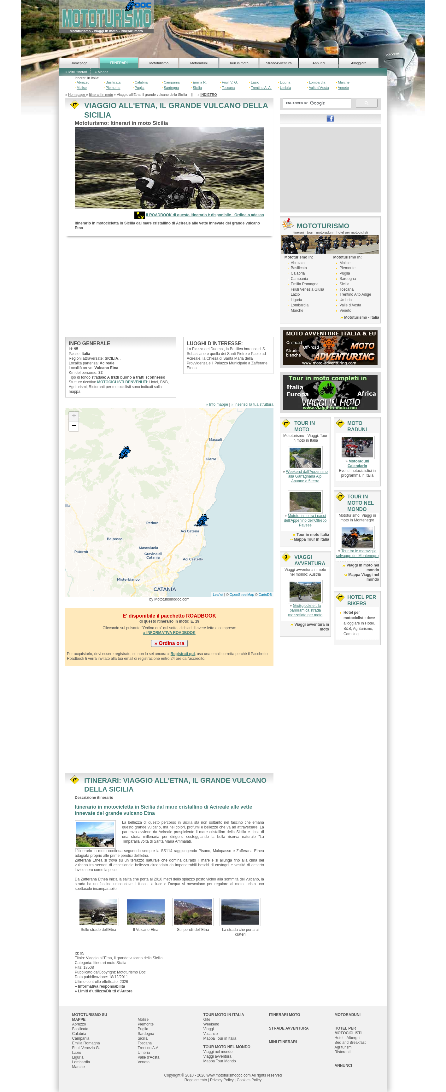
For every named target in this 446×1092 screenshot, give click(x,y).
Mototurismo (159, 63)
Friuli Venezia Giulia (307, 289)
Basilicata (113, 82)
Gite (206, 1019)
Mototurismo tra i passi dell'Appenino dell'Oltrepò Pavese (305, 520)
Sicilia (197, 88)
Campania (171, 82)
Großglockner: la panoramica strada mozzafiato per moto (305, 610)
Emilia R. (200, 82)
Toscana (228, 88)
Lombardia (317, 82)
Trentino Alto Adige (355, 294)
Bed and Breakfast (350, 1042)
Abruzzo (83, 82)
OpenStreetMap (242, 594)
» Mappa (102, 72)
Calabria (141, 82)
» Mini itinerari (76, 72)
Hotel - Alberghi (348, 1038)
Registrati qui (183, 654)
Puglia (139, 88)
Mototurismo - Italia (361, 317)
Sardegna (171, 88)
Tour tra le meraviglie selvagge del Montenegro (357, 553)
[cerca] (316, 103)
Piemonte (113, 88)
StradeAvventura (279, 63)
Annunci (319, 63)
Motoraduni (199, 63)
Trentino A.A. (149, 1048)
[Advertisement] (169, 286)
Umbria (285, 88)
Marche (344, 82)
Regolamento (196, 1080)
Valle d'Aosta (319, 88)
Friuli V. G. (230, 82)
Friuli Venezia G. (86, 1048)
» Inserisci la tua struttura (252, 404)
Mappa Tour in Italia (311, 539)
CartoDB (265, 594)
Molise (82, 88)
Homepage (78, 63)
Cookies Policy (249, 1080)
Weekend (211, 1024)
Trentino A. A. (261, 88)
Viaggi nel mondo (218, 1051)
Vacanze (210, 1033)
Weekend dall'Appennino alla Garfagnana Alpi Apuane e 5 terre (307, 476)
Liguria (285, 82)
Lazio (255, 82)
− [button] (74, 426)
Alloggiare (359, 63)
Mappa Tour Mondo (219, 1061)
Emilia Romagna (305, 284)
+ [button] (74, 416)
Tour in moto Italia (312, 534)
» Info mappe (217, 404)
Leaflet (218, 594)
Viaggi (208, 1029)
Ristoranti (343, 1052)
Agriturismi (344, 1047)
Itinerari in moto (101, 94)
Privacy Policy (222, 1080)
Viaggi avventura (217, 1056)
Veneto (343, 88)
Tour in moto (239, 63)
